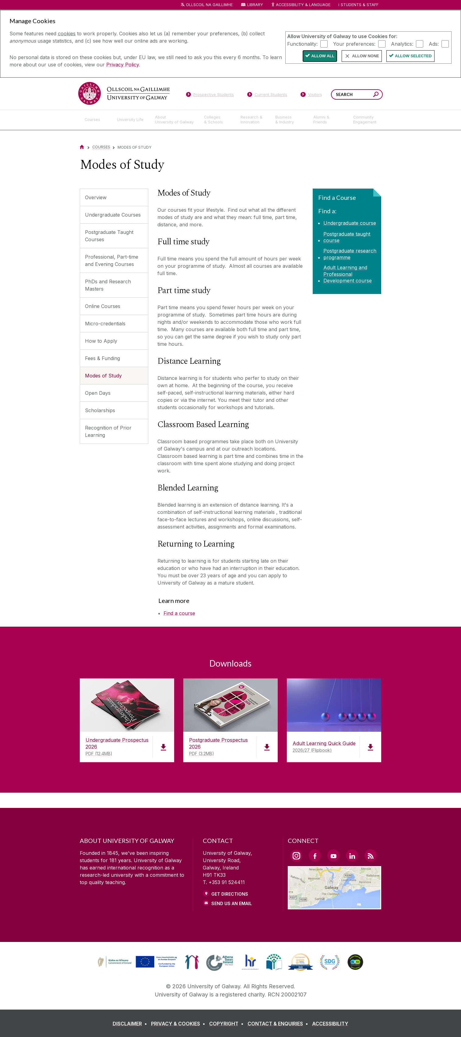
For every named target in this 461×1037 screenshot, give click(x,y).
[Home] (82, 147)
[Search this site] (376, 95)
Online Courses (102, 306)
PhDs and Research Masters (108, 285)
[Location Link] (334, 906)
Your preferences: (354, 44)
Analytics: (402, 44)
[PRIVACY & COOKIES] (179, 1023)
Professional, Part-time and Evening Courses (111, 260)
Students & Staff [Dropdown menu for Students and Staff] (359, 4)
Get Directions (229, 894)
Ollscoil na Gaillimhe (209, 4)
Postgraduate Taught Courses (109, 235)
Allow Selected (413, 56)
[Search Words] (357, 94)
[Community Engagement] (364, 119)
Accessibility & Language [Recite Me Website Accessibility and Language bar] (300, 5)
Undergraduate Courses (113, 215)
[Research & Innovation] (253, 119)
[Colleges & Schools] (217, 119)
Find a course (179, 613)
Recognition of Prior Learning (108, 431)
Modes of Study (103, 376)
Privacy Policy (122, 65)
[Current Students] (267, 95)
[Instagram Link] (296, 856)
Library (255, 4)
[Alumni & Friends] (328, 119)
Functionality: (302, 44)
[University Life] (131, 119)
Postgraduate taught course (346, 237)
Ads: (434, 44)
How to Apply (101, 341)
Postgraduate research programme (349, 254)
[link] (136, 962)
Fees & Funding (102, 358)
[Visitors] (311, 95)
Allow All (322, 56)
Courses (101, 147)
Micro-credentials (105, 323)
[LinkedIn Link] (352, 855)
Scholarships (100, 410)
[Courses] (96, 119)
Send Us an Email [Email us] (231, 903)
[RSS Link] (370, 855)
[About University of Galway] (174, 119)
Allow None (365, 56)
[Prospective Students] (210, 95)
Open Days (98, 393)
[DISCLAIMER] (131, 1023)
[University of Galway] (124, 93)
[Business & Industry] (289, 119)
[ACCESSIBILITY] (330, 1023)
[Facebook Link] (315, 855)
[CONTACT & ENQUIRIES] (279, 1023)
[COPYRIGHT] (227, 1023)
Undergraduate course (349, 223)
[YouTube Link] (333, 855)
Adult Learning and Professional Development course (347, 274)
